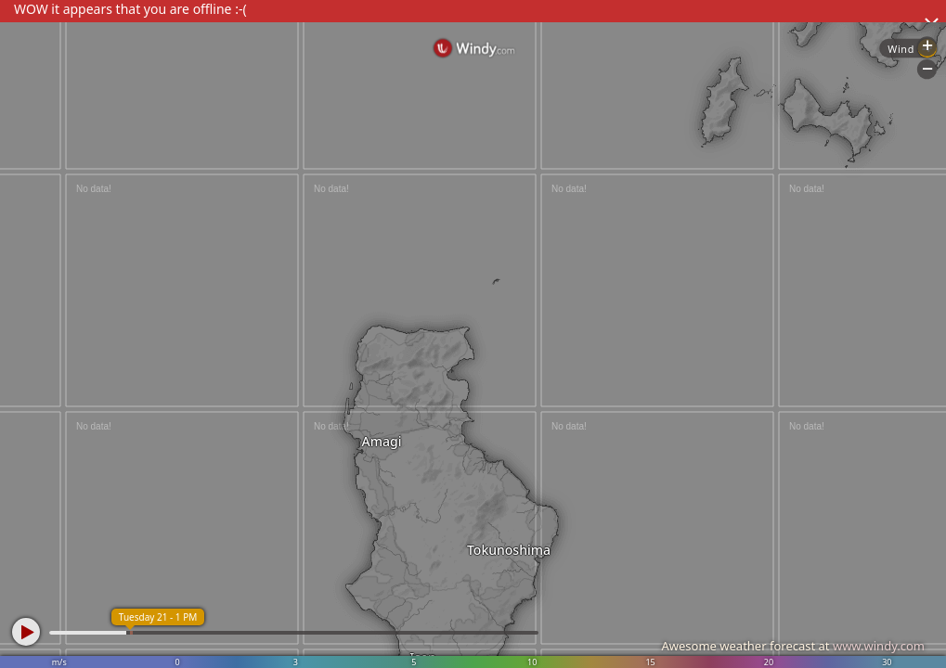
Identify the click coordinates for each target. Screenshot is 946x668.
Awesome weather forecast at (793, 645)
